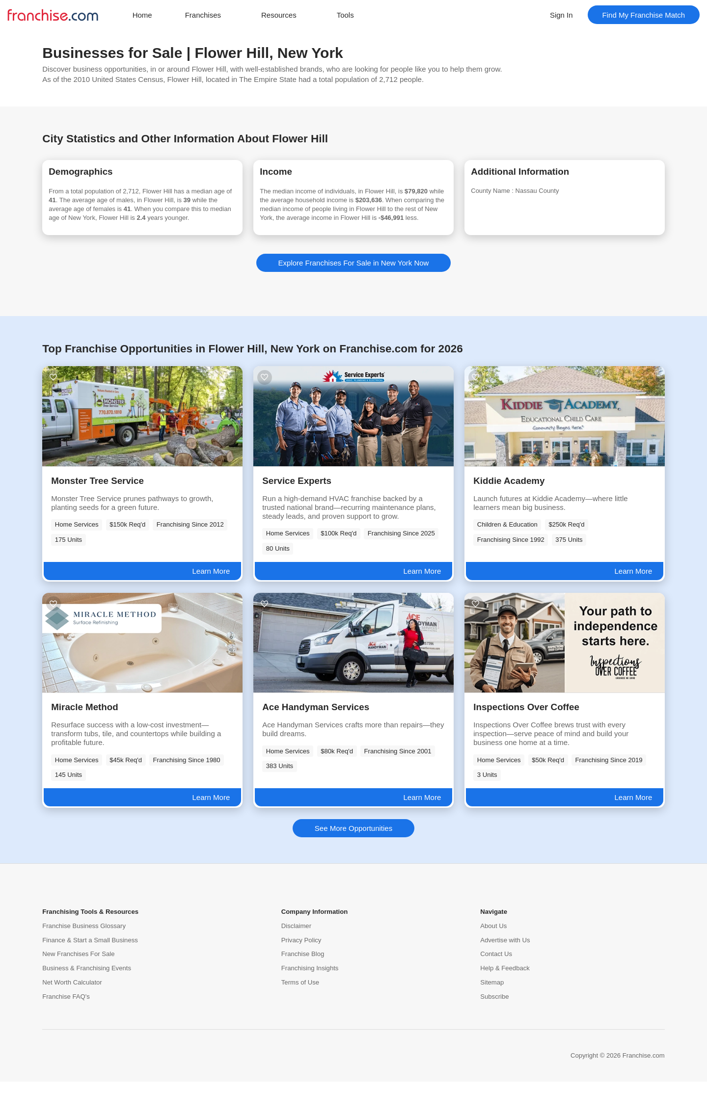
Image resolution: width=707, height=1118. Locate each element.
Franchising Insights (310, 1005)
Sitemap (492, 1018)
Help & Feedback (505, 1005)
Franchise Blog (302, 990)
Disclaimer (296, 962)
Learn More (211, 607)
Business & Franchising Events (86, 1005)
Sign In (561, 15)
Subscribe (494, 1033)
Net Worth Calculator (72, 1018)
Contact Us (496, 990)
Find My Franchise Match (643, 15)
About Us (493, 962)
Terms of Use (300, 1018)
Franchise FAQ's (65, 1033)
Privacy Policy (301, 976)
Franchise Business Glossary (84, 962)
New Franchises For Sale (78, 990)
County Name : (508, 195)
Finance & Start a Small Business (90, 976)
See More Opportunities (353, 864)
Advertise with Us (505, 976)
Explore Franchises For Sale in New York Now (353, 299)
